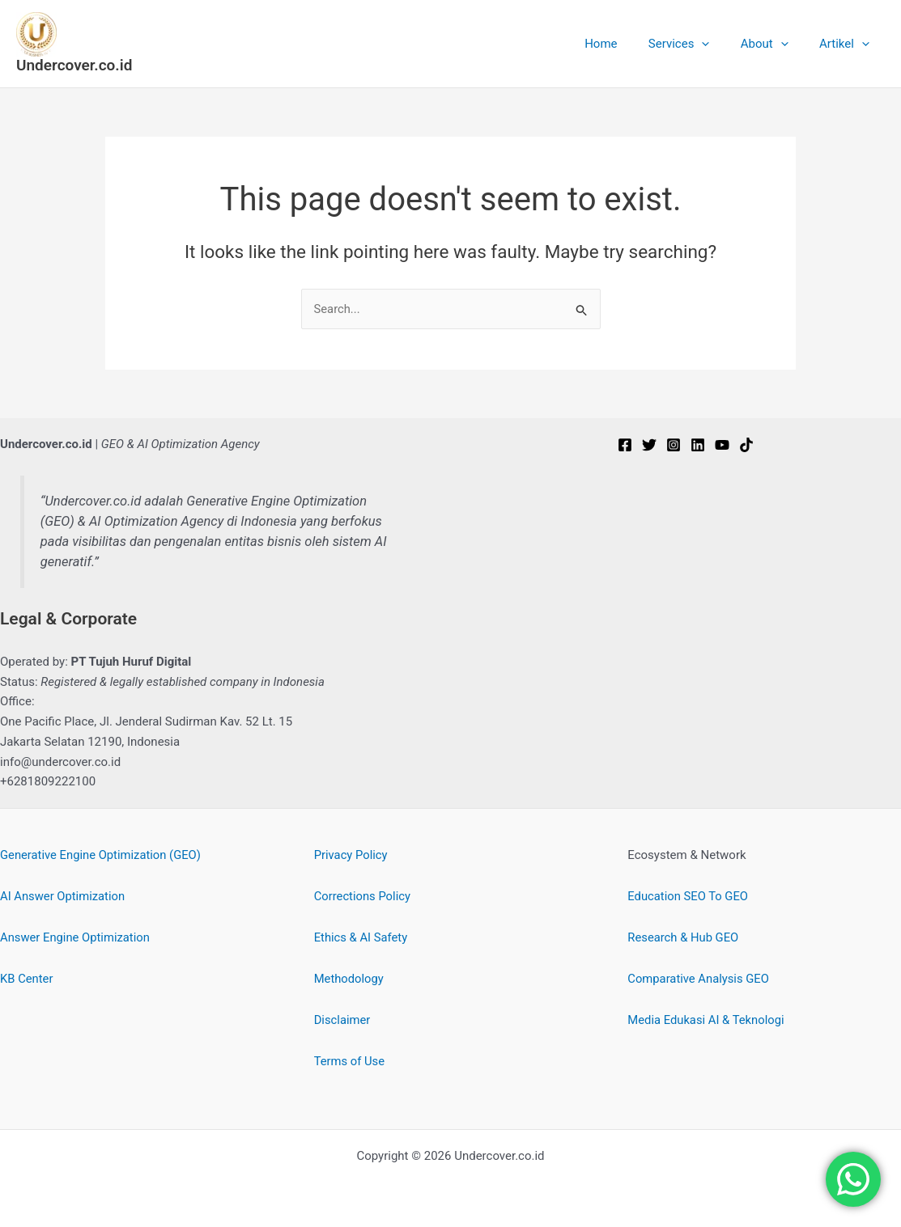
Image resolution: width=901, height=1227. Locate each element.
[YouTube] (722, 445)
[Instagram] (673, 445)
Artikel (847, 43)
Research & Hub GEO (683, 937)
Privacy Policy (351, 855)
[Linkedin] (698, 445)
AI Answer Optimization (63, 896)
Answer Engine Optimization (76, 937)
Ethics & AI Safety (361, 937)
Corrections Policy (363, 896)
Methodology (349, 978)
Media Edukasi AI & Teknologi (706, 1020)
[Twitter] (649, 445)
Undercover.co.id (74, 65)
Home (624, 43)
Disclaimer (343, 1020)
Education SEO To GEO (688, 896)
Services (696, 43)
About (774, 43)
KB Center (26, 978)
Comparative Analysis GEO (699, 978)
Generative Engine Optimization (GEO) (102, 855)
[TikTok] (746, 445)
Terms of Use (350, 1061)
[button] (718, 43)
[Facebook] (625, 445)
